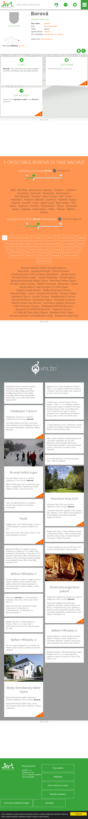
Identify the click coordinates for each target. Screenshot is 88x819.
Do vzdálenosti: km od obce (34, 170)
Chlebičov (71, 190)
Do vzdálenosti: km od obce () (32, 219)
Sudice (15, 209)
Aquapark (38, 237)
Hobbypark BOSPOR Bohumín (57, 306)
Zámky (10, 249)
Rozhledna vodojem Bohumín (59, 302)
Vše (4, 237)
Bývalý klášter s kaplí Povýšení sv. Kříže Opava (44, 287)
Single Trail (43, 255)
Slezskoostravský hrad (66, 315)
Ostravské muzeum (64, 299)
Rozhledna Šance (21, 296)
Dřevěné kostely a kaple (39, 249)
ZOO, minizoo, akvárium (20, 237)
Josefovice (51, 199)
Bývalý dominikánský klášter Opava (29, 280)
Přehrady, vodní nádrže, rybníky (18, 243)
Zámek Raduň (67, 277)
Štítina (60, 206)
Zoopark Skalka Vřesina (28, 290)
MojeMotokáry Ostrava (63, 296)
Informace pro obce (58, 785)
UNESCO (50, 237)
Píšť (73, 202)
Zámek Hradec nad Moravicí (27, 302)
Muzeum (55, 255)
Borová (39, 13)
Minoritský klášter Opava (63, 280)
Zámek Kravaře (60, 271)
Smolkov (34, 206)
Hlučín (68, 196)
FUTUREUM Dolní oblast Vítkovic (31, 312)
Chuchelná (22, 193)
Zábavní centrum (71, 255)
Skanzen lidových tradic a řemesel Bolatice (43, 267)
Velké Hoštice (39, 209)
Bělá (13, 190)
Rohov (13, 206)
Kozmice (15, 202)
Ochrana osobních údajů (16, 802)
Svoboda (25, 209)
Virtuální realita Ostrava (22, 283)
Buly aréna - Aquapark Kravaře (34, 271)
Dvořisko (36, 196)
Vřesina (61, 209)
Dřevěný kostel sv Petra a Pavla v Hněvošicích (35, 274)
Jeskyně (68, 249)
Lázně (77, 249)
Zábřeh (70, 209)
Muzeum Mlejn (68, 293)
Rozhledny (69, 243)
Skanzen (81, 237)
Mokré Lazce (47, 202)
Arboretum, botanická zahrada (48, 243)
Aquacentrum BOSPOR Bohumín (32, 309)
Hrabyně (28, 199)
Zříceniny (21, 249)
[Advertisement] (44, 138)
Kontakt (49, 802)
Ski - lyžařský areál (66, 237)
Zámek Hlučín (68, 274)
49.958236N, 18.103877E (53, 34)
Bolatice (47, 23)
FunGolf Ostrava (40, 296)
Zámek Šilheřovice (48, 277)
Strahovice (71, 206)
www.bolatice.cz (47, 39)
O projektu (57, 767)
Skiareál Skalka (18, 293)
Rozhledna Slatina (42, 299)
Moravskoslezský (50, 26)
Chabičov (59, 190)
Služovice (23, 206)
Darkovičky (48, 193)
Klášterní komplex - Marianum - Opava (57, 283)
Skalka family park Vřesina (57, 290)
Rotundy (56, 249)
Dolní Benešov (21, 196)
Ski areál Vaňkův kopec (24, 277)
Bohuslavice (35, 190)
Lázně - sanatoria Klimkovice (43, 293)
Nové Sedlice (62, 202)
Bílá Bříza (22, 190)
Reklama (58, 776)
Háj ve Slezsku (50, 196)
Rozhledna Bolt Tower (61, 312)
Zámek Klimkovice (21, 299)
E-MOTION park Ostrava (26, 306)
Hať (61, 196)
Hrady (80, 243)
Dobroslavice (63, 193)
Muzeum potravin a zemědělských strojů (31, 315)
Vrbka (51, 209)
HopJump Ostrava (61, 309)
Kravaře (47, 31)
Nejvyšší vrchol (16, 255)
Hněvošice (16, 199)
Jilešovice (39, 199)
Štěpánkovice (48, 206)
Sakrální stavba (44, 261)
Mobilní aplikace (58, 794)
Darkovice (35, 193)
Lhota (36, 202)
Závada (44, 212)
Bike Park (31, 255)
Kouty (73, 199)
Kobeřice (63, 199)
